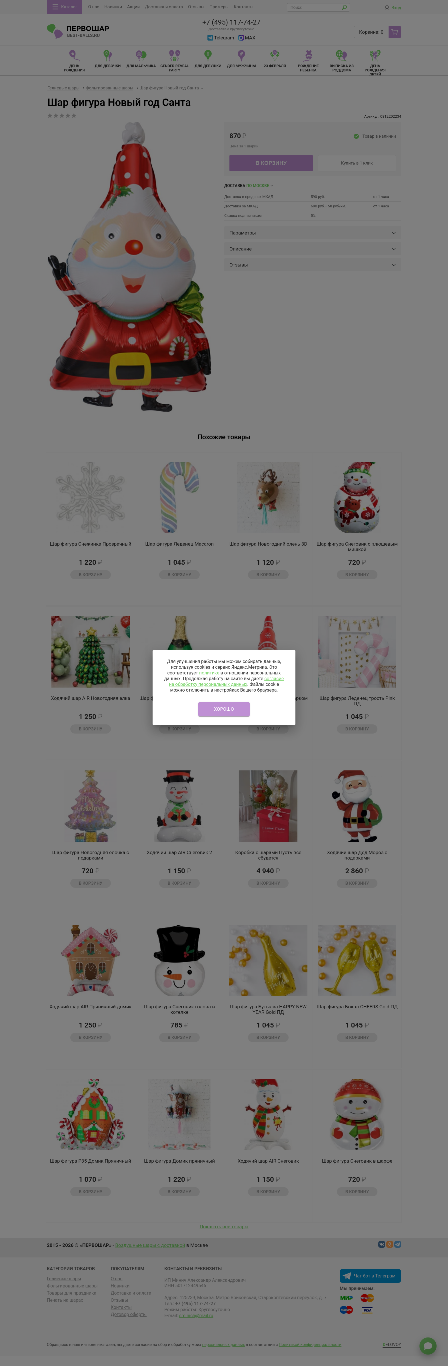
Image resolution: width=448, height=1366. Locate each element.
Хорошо (224, 709)
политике (209, 673)
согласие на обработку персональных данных (226, 681)
